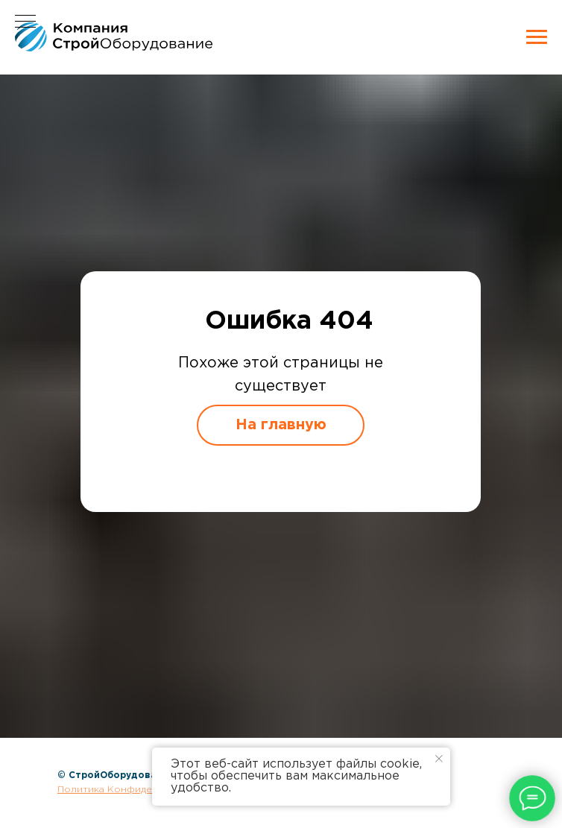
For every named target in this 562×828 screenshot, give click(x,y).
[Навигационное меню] (536, 37)
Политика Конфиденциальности (135, 790)
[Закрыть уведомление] (439, 758)
